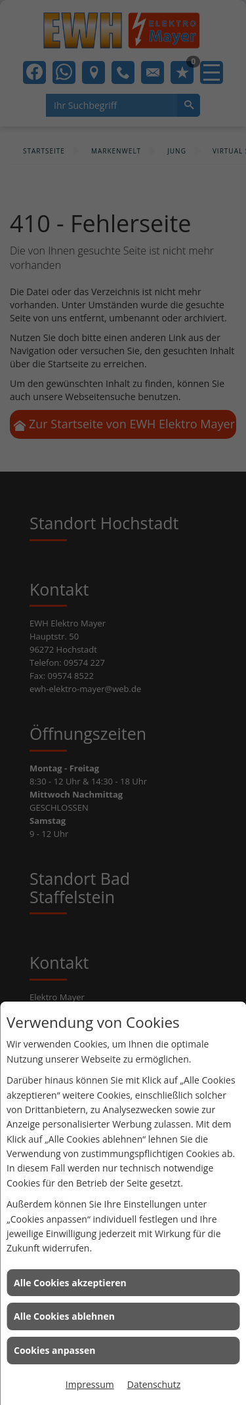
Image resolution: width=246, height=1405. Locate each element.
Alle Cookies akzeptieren (70, 1282)
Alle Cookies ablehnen (64, 1316)
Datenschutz (153, 1384)
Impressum (90, 1384)
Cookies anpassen (54, 1350)
